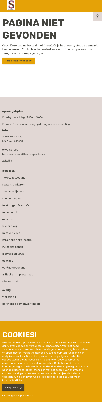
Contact (7, 260)
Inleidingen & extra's (15, 205)
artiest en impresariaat (17, 274)
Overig (6, 290)
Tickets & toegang (14, 177)
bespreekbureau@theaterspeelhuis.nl (23, 154)
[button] (97, 16)
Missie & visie (11, 233)
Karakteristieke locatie (17, 240)
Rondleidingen (11, 198)
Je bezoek (8, 170)
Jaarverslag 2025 (13, 253)
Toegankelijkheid (13, 191)
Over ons (8, 219)
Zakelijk (7, 160)
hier (21, 380)
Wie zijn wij (9, 226)
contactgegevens (13, 267)
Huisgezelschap (12, 246)
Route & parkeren (13, 184)
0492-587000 (10, 149)
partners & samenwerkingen (21, 303)
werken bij (9, 296)
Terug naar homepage (18, 60)
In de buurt (9, 212)
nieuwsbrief (10, 281)
